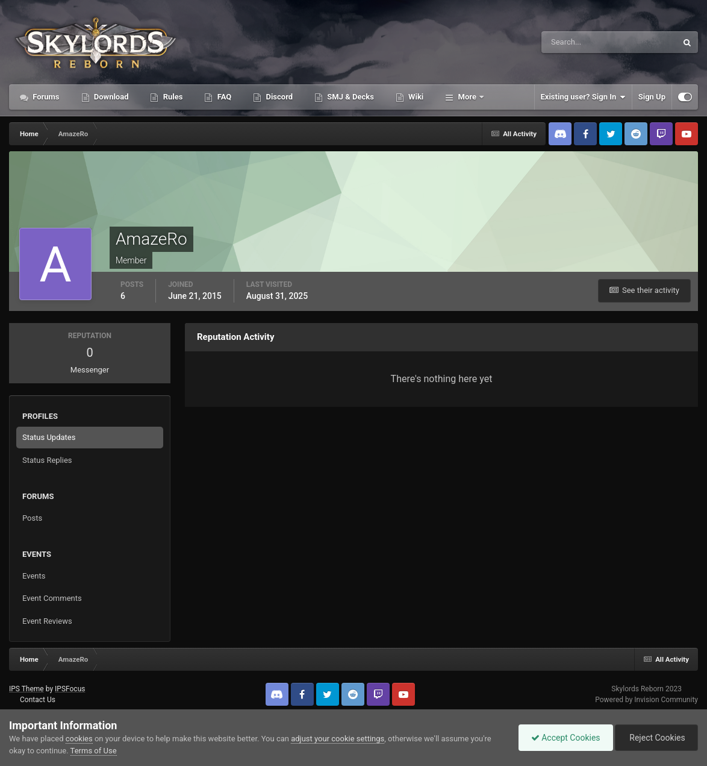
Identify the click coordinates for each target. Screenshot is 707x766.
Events (33, 575)
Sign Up (651, 96)
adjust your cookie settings (337, 738)
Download (110, 96)
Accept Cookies (565, 737)
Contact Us (37, 699)
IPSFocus (70, 689)
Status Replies (47, 460)
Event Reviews (47, 621)
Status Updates (48, 437)
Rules (171, 96)
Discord (278, 96)
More (467, 96)
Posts (32, 518)
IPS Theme (26, 689)
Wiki (414, 96)
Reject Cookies (656, 737)
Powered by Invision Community (646, 699)
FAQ (223, 96)
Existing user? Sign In (583, 97)
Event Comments (52, 598)
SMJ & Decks (349, 96)
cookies (79, 738)
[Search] (572, 42)
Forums (45, 96)
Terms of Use (93, 750)
